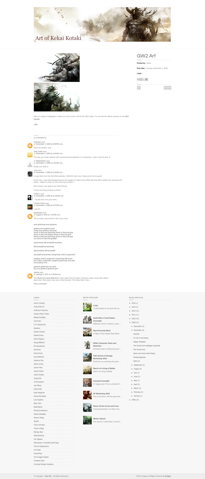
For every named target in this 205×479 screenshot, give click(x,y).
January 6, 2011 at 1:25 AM (46, 274)
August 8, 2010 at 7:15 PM (46, 215)
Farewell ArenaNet (101, 381)
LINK (36, 125)
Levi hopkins (38, 400)
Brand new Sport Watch (47, 278)
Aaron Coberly (39, 303)
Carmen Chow (39, 203)
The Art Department (41, 446)
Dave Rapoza (39, 339)
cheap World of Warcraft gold (62, 233)
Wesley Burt (38, 432)
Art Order (37, 450)
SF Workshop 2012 (101, 394)
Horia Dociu (38, 353)
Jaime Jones (38, 364)
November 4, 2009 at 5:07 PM (47, 205)
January (137, 396)
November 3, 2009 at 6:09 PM (47, 144)
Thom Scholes (39, 425)
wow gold (37, 225)
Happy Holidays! (139, 342)
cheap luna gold (69, 261)
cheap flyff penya (44, 243)
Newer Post (165, 88)
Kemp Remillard (40, 396)
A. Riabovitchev (40, 161)
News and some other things (144, 353)
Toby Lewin (38, 152)
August (136, 369)
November (138, 330)
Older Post (169, 88)
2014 (134, 303)
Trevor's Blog (39, 428)
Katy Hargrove (39, 393)
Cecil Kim (37, 321)
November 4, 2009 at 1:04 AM (47, 154)
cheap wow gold (47, 225)
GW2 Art (146, 55)
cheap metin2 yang (63, 255)
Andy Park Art (39, 307)
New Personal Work (101, 331)
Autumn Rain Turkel (41, 314)
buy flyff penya (47, 251)
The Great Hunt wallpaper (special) (146, 346)
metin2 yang (51, 255)
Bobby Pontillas (40, 317)
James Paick (39, 371)
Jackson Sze (39, 360)
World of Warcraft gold (42, 233)
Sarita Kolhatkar (40, 414)
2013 (134, 307)
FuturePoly (38, 454)
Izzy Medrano (39, 357)
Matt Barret (38, 407)
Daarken (37, 328)
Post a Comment (40, 284)
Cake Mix (48, 476)
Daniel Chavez (39, 332)
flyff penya (55, 243)
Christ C (37, 194)
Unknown (37, 142)
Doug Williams (39, 343)
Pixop (152, 476)
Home (139, 88)
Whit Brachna (39, 436)
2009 (134, 322)
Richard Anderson (40, 411)
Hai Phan (37, 350)
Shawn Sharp (39, 418)
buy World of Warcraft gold (61, 235)
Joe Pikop (37, 385)
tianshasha (38, 213)
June (135, 377)
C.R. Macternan (40, 325)
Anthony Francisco (41, 310)
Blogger (168, 476)
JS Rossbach (39, 382)
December (138, 326)
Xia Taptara (38, 439)
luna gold (59, 261)
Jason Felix (38, 368)
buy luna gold (39, 269)
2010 (134, 319)
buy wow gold (42, 229)
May (135, 380)
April (135, 384)
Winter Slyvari (99, 419)
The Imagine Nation (41, 457)
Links (95, 305)
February (137, 392)
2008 (134, 400)
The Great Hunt (139, 350)
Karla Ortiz (38, 389)
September (138, 365)
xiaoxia (36, 272)
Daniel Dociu (39, 335)
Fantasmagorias (139, 357)
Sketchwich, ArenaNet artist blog (46, 443)
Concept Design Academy (44, 464)
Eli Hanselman (39, 346)
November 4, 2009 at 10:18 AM (48, 196)
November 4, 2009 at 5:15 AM (47, 172)
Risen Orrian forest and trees (106, 406)
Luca (36, 170)
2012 (134, 311)
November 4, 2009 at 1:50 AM (47, 163)
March (136, 388)
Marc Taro (37, 403)
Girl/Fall (136, 334)
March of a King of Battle (104, 368)
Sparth (36, 421)
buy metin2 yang (44, 259)
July (135, 373)
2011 (134, 315)
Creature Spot (39, 461)
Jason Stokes (39, 375)
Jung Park (38, 378)
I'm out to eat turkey (140, 338)
